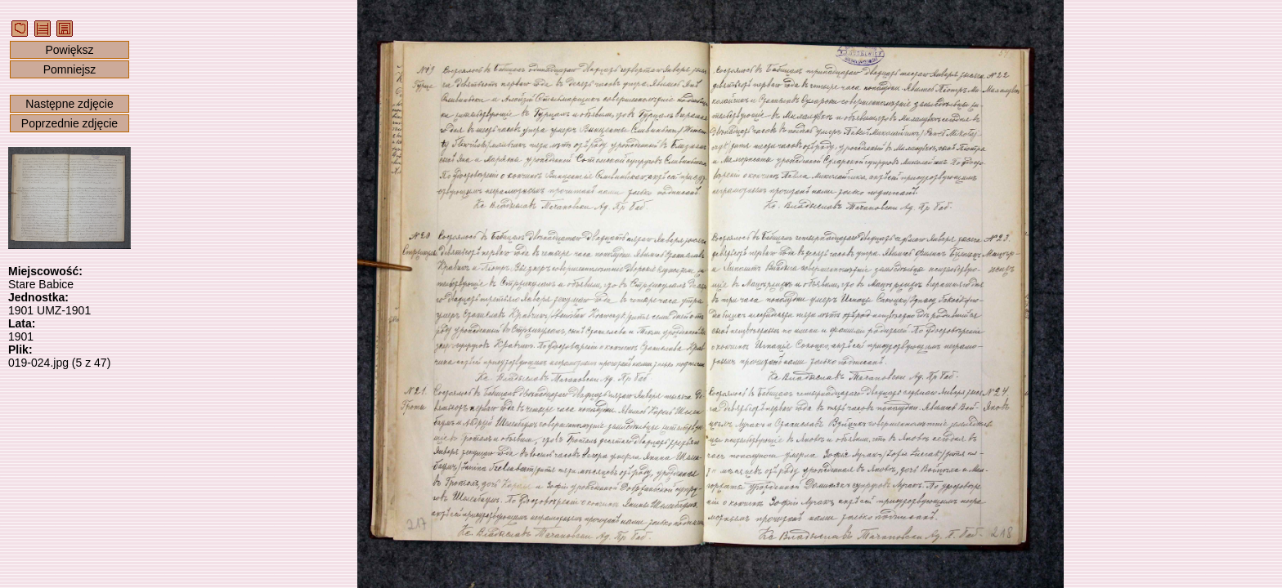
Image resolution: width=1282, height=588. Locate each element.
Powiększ (69, 49)
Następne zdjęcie (69, 103)
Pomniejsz (69, 69)
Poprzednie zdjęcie (69, 123)
